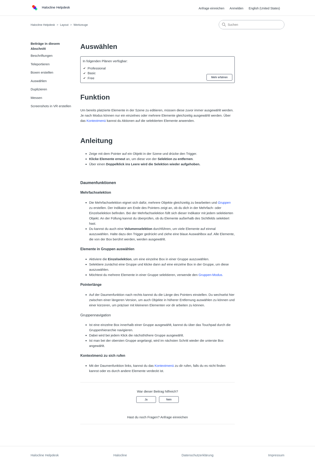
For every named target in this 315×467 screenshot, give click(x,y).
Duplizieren (39, 89)
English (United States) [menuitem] (264, 8)
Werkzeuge (81, 24)
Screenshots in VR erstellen (51, 106)
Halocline (120, 455)
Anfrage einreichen (211, 8)
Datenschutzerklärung (198, 455)
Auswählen (39, 81)
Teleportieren (40, 64)
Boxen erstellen (42, 72)
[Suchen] (251, 24)
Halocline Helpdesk (43, 24)
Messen (36, 98)
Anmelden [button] (236, 8)
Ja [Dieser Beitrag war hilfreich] (146, 399)
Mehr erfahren (219, 77)
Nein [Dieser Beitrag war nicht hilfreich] (169, 399)
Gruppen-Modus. (210, 275)
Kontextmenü (96, 120)
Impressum (276, 455)
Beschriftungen (41, 55)
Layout (64, 24)
